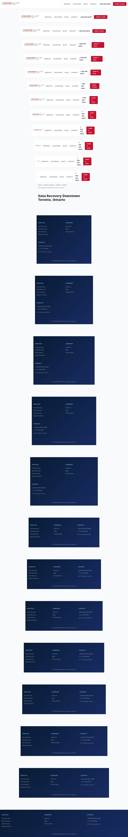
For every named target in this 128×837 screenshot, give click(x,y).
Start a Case (119, 4)
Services (67, 4)
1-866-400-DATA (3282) (45, 246)
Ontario (64, 185)
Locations (77, 4)
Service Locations (49, 185)
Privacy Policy (70, 232)
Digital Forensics (43, 234)
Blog (86, 4)
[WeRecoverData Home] (12, 4)
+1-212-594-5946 (43, 248)
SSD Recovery (42, 232)
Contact (93, 4)
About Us (68, 226)
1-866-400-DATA (105, 4)
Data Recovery (42, 226)
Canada (58, 185)
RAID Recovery (42, 229)
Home (40, 185)
